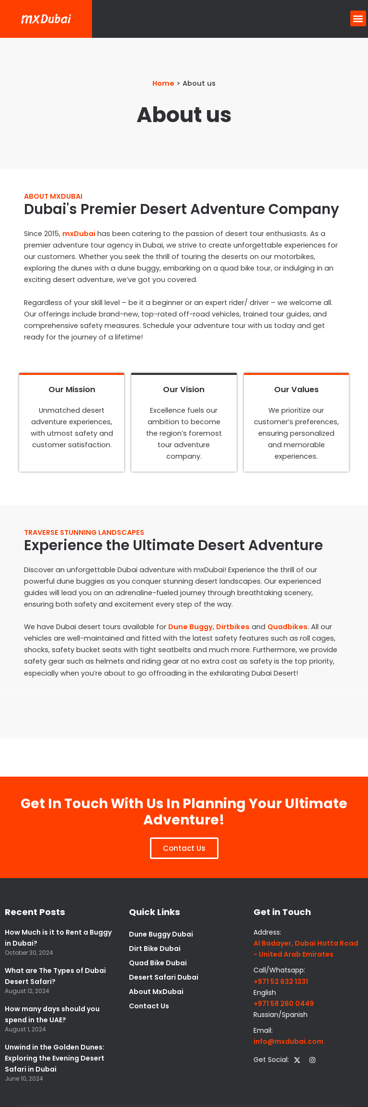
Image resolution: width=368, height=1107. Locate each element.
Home (163, 83)
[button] (358, 18)
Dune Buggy (190, 627)
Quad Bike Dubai (158, 963)
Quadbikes (287, 627)
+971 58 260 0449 (283, 1003)
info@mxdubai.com (288, 1041)
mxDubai (78, 233)
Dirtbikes (233, 627)
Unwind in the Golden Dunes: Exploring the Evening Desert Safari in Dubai (54, 1058)
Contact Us (149, 1006)
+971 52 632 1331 (280, 981)
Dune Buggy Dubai (161, 934)
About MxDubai (156, 991)
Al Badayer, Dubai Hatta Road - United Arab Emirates (305, 948)
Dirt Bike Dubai (155, 948)
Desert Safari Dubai (163, 977)
